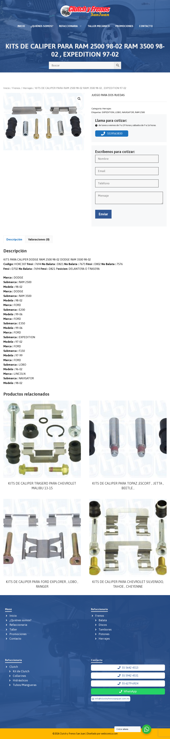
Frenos (16, 87)
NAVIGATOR (128, 112)
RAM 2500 (140, 112)
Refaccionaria (72, 26)
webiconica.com (109, 733)
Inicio (21, 26)
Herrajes (28, 87)
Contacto (146, 26)
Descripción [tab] (14, 239)
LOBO (118, 112)
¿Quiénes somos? (42, 26)
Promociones (124, 26)
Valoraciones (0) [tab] (38, 239)
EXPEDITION (108, 112)
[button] (79, 99)
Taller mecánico (99, 26)
